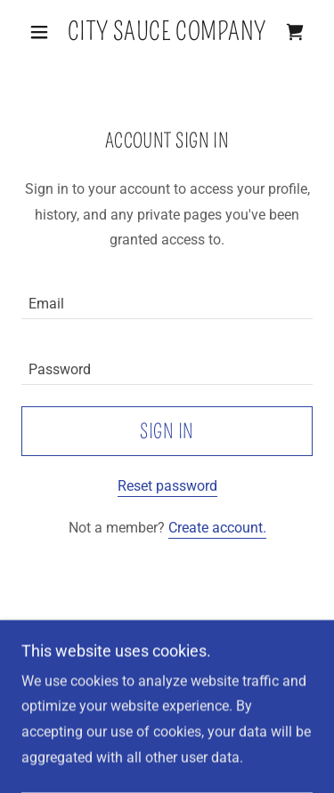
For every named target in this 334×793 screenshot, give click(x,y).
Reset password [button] (167, 485)
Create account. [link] (217, 527)
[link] (167, 32)
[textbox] (167, 297)
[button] (43, 32)
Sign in (166, 432)
